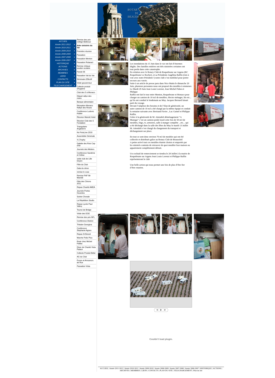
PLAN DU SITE (166, 370)
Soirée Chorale (83, 197)
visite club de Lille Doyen (84, 160)
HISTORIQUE (206, 368)
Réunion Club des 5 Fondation (85, 122)
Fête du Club (82, 164)
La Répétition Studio (85, 200)
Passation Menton (84, 59)
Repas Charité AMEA (86, 187)
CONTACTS (153, 370)
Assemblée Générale (86, 136)
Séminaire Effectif (84, 79)
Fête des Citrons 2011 (84, 182)
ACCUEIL (63, 41)
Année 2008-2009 (162, 368)
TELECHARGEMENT (183, 370)
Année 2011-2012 (116, 368)
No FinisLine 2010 (84, 132)
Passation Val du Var (86, 75)
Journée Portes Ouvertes (83, 192)
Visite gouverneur (84, 83)
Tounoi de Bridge (84, 210)
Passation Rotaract (85, 62)
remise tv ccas (83, 172)
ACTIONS (217, 368)
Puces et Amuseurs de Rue (85, 261)
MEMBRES (135, 370)
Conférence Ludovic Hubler (85, 112)
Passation (81, 55)
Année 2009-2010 (146, 368)
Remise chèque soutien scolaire (83, 67)
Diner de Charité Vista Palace (86, 248)
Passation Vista (83, 266)
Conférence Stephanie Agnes (84, 229)
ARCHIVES (124, 370)
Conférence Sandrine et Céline (86, 154)
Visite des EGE (83, 213)
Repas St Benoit (84, 234)
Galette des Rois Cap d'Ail (86, 144)
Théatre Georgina (84, 224)
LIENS (144, 370)
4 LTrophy (81, 140)
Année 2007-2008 (177, 368)
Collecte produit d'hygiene (83, 88)
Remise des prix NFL (86, 217)
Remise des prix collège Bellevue (84, 41)
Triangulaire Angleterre (82, 128)
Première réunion (84, 51)
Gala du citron (83, 168)
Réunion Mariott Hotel (86, 117)
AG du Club (82, 257)
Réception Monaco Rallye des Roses (85, 106)
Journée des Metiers (85, 149)
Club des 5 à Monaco (86, 92)
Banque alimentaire (85, 102)
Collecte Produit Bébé (86, 253)
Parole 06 (81, 72)
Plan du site (197, 370)
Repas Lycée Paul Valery (84, 205)
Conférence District (85, 221)
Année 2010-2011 (131, 368)
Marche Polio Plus (84, 238)
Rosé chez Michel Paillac (84, 242)
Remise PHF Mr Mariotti (83, 177)
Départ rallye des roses (84, 97)
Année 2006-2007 (192, 368)
